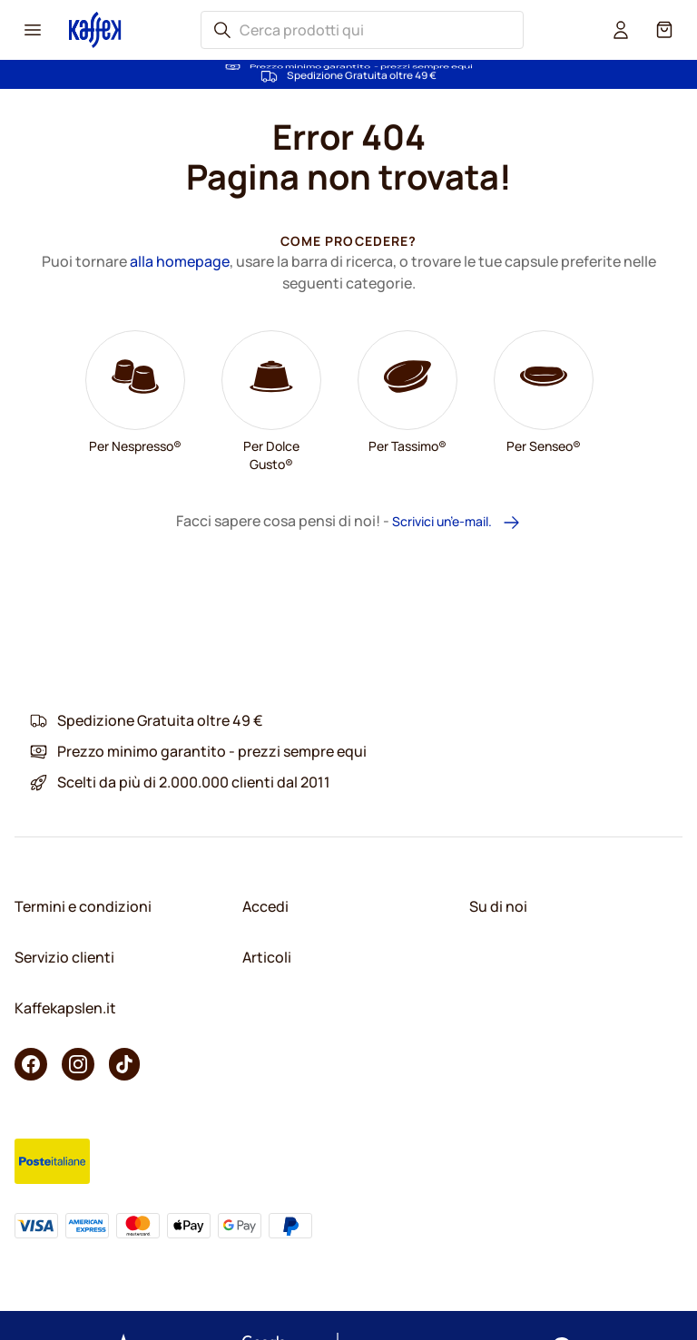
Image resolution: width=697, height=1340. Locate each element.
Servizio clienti (64, 957)
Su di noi (498, 906)
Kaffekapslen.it (65, 1008)
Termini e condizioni (83, 906)
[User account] (621, 29)
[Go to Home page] (95, 29)
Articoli (266, 957)
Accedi (265, 906)
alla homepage (180, 261)
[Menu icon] (33, 30)
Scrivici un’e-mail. (456, 522)
